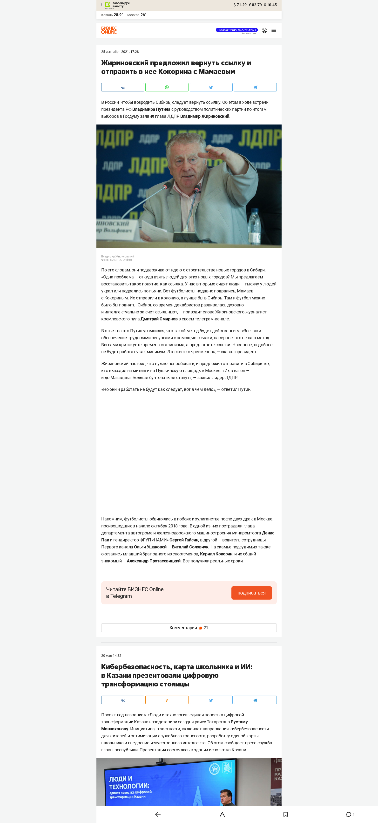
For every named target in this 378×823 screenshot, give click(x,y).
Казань (107, 15)
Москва (133, 15)
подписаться (252, 592)
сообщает (234, 742)
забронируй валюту (121, 4)
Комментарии (189, 627)
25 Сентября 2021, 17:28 (120, 52)
